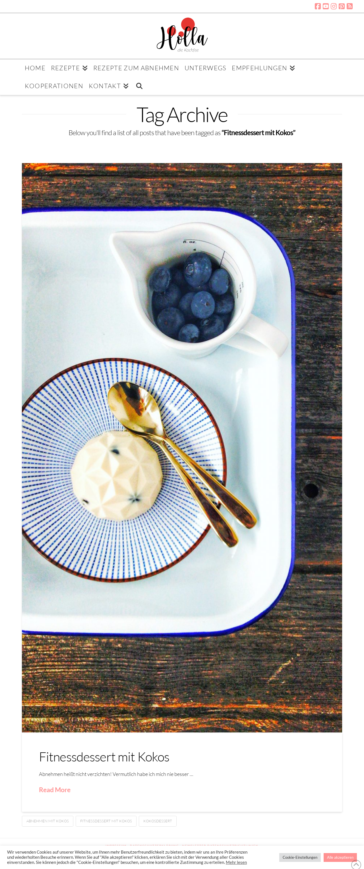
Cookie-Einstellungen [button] (300, 857)
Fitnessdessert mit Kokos (104, 756)
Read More (55, 790)
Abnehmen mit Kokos (47, 821)
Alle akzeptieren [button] (340, 857)
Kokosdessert (157, 821)
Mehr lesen (236, 862)
